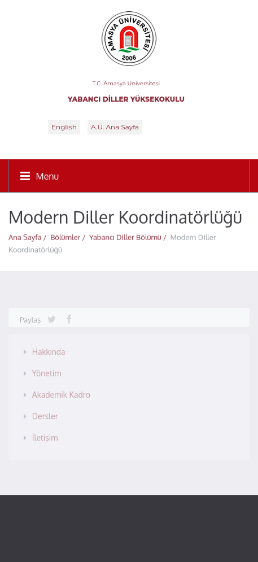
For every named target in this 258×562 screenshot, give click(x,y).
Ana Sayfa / (29, 236)
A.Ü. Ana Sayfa (115, 127)
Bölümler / (69, 236)
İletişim (45, 436)
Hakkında (48, 350)
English (64, 127)
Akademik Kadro (61, 393)
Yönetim (47, 371)
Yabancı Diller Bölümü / (129, 236)
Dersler (45, 414)
